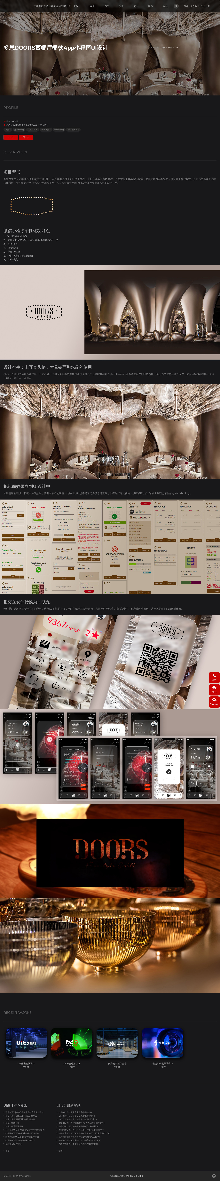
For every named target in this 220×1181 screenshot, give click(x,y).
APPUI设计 (46, 129)
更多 (7, 1151)
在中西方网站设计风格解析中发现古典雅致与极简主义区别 (84, 1133)
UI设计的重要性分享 (14, 1126)
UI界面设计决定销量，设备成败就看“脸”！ (77, 1116)
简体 (76, 6)
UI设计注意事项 (12, 1123)
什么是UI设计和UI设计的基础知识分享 (22, 1133)
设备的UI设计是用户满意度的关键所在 (75, 1112)
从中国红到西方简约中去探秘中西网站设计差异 (79, 1137)
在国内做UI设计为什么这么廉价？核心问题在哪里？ (81, 1130)
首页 (163, 47)
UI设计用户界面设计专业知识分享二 (21, 1116)
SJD (112, 1176)
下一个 (26, 137)
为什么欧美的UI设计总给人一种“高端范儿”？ (78, 1119)
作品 (170, 47)
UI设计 (177, 47)
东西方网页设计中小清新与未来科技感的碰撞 (78, 1144)
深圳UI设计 (19, 129)
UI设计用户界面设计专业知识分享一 (21, 1119)
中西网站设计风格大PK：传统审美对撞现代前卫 (80, 1140)
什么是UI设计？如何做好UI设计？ (20, 1140)
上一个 (11, 137)
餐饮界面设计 (73, 129)
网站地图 (7, 1176)
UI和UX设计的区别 (13, 1144)
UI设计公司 (32, 129)
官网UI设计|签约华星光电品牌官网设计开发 (24, 1112)
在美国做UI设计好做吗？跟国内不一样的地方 (78, 1126)
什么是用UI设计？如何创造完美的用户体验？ (25, 1130)
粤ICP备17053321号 (22, 1176)
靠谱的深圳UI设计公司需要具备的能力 (22, 1137)
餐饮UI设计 (59, 129)
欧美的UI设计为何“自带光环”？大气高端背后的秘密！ (82, 1123)
